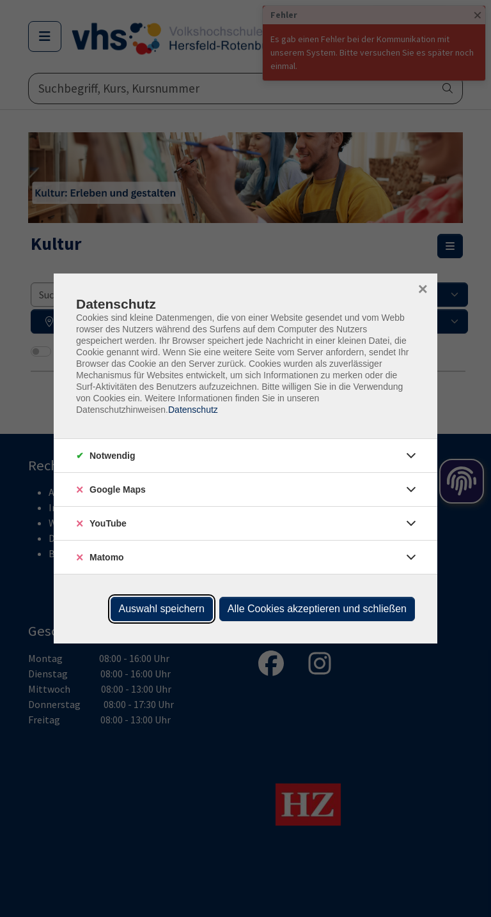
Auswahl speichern (162, 608)
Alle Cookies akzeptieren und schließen (317, 608)
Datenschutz (193, 410)
